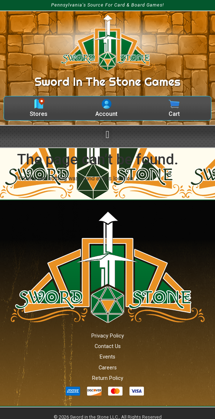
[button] (107, 134)
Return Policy (107, 378)
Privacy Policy (107, 336)
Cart (174, 113)
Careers (108, 368)
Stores (38, 113)
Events (107, 357)
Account (106, 113)
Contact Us (108, 346)
